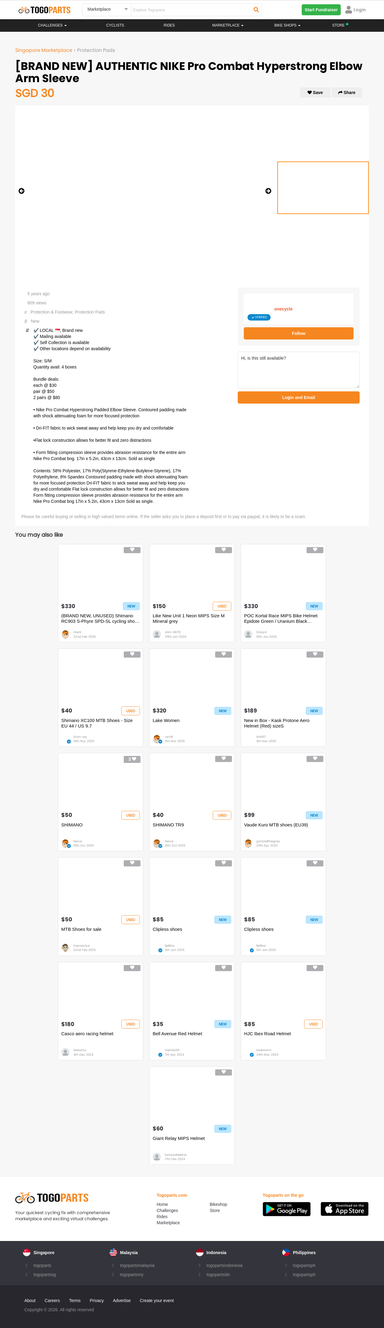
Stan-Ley (80, 737)
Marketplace (168, 1222)
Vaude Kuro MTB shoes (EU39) (276, 824)
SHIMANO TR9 (168, 824)
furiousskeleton (176, 1154)
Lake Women (166, 720)
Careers (52, 1300)
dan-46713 (173, 632)
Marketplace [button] (228, 25)
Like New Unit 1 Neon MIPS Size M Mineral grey (189, 618)
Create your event (157, 1300)
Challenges (52, 25)
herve (77, 841)
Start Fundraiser (321, 9)
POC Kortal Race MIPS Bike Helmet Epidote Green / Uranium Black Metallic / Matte (281, 618)
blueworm (263, 1050)
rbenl (77, 632)
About (30, 1300)
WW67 (261, 737)
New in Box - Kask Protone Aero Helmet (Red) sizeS (276, 723)
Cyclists (115, 25)
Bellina (169, 945)
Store (215, 1210)
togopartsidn (218, 1274)
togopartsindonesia (225, 1265)
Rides (169, 25)
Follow (298, 333)
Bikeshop (218, 1204)
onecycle (283, 309)
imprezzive (81, 945)
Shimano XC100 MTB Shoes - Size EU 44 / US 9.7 (97, 723)
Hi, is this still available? (299, 370)
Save (315, 92)
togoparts (42, 1265)
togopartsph (304, 1265)
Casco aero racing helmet (87, 1033)
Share (347, 92)
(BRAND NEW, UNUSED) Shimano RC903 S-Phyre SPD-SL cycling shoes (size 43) (100, 618)
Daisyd (261, 632)
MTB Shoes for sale (81, 929)
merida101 (172, 1050)
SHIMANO (72, 824)
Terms (74, 1300)
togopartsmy (132, 1274)
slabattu (79, 1050)
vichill (169, 737)
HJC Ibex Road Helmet (267, 1033)
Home (162, 1204)
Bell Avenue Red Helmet (177, 1033)
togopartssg (45, 1274)
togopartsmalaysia (137, 1265)
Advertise (121, 1300)
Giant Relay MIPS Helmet (179, 1138)
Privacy (97, 1300)
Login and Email (298, 397)
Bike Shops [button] (287, 25)
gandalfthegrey (268, 841)
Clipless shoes (167, 929)
